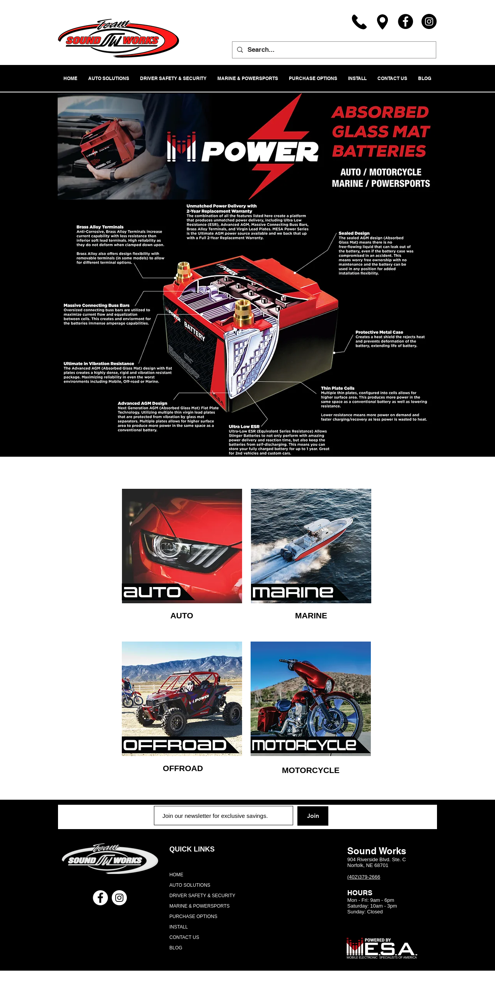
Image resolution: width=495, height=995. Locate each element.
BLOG (175, 948)
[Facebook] (405, 21)
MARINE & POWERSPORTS (199, 906)
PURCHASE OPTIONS (193, 916)
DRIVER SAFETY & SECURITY (202, 895)
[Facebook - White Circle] (100, 897)
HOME (176, 874)
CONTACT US (184, 937)
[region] (182, 546)
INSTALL (178, 927)
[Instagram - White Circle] (119, 897)
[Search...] (334, 50)
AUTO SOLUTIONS (189, 885)
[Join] (312, 816)
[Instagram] (429, 21)
